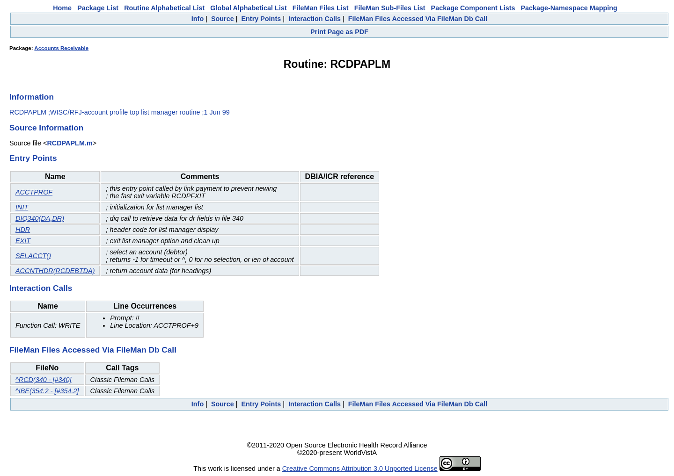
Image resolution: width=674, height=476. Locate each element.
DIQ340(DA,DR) (39, 218)
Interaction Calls (314, 18)
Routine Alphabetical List (164, 8)
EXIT (22, 241)
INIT (21, 207)
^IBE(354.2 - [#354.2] (47, 391)
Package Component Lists (473, 8)
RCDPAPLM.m (69, 143)
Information (31, 96)
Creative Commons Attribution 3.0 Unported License (360, 468)
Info (197, 18)
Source (222, 18)
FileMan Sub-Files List (389, 8)
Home (62, 8)
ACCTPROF (33, 192)
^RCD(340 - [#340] (43, 379)
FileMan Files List (321, 8)
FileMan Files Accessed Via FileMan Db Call (418, 18)
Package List (97, 8)
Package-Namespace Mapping (569, 8)
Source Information (46, 127)
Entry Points (261, 18)
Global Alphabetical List (248, 8)
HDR (22, 229)
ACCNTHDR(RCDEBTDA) (55, 270)
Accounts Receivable (61, 48)
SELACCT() (33, 256)
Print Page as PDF (339, 32)
